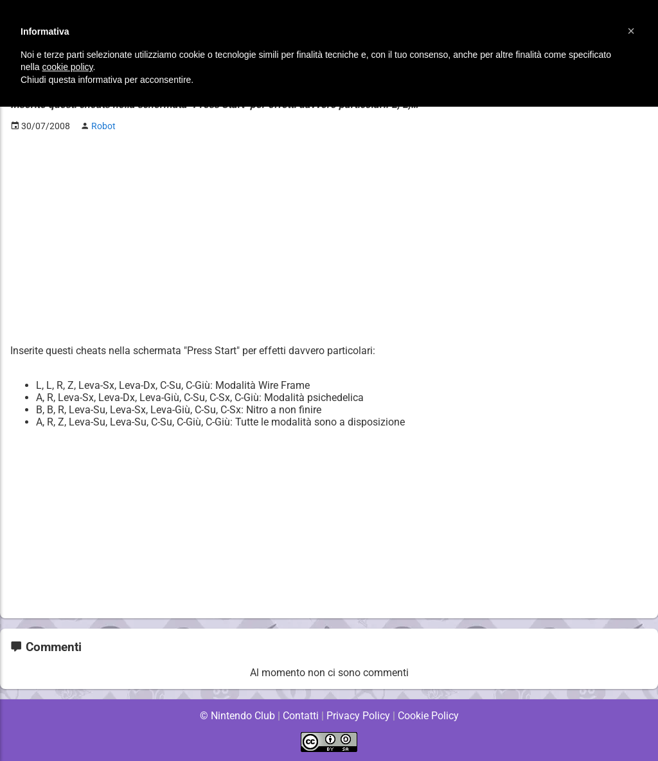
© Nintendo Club (236, 716)
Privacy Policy (358, 716)
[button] (631, 31)
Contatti (300, 716)
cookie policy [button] (67, 67)
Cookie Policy (428, 716)
